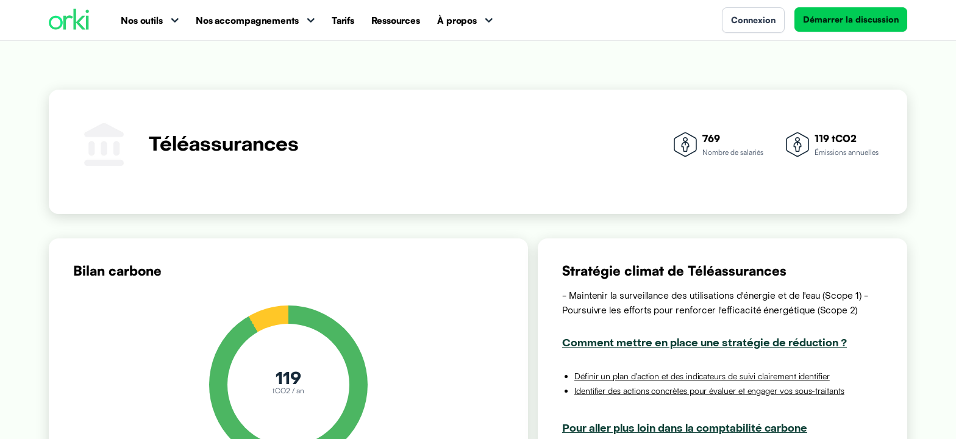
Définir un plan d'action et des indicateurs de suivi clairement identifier (702, 376)
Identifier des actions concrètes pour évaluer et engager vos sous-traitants (709, 390)
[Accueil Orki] (69, 20)
